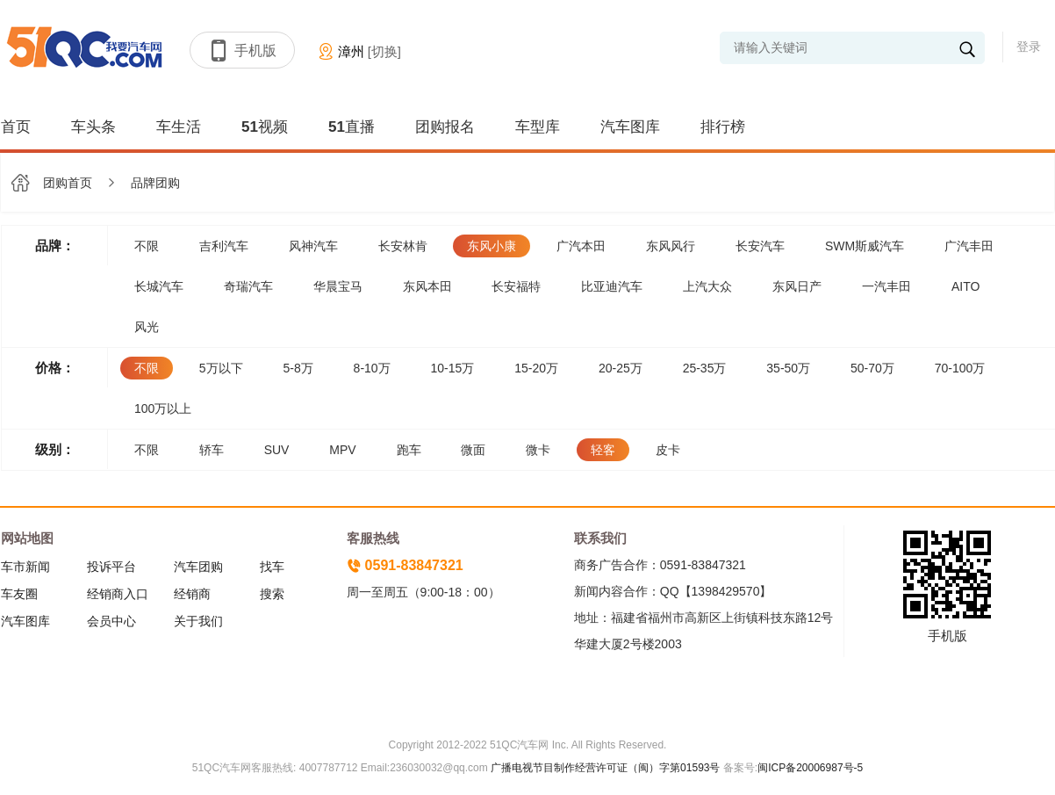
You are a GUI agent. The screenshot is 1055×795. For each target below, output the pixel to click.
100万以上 (162, 408)
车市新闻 (25, 567)
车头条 (93, 127)
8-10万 (372, 368)
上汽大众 (707, 286)
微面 (473, 450)
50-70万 (872, 368)
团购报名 (445, 127)
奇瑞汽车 (248, 286)
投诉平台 (111, 567)
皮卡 (668, 450)
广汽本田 (581, 246)
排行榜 (722, 127)
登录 (1028, 47)
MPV (342, 450)
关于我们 (198, 621)
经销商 (192, 594)
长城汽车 (158, 286)
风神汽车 (313, 246)
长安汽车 (760, 246)
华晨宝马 (337, 286)
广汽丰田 (969, 246)
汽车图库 (630, 127)
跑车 (409, 450)
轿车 (211, 450)
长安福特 (516, 286)
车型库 (537, 127)
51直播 (351, 127)
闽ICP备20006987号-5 (810, 768)
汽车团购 (198, 567)
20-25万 (620, 368)
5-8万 (297, 368)
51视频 (264, 127)
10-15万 (453, 368)
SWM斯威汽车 (864, 246)
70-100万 (960, 368)
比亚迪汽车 (611, 286)
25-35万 (705, 368)
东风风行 (670, 246)
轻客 (603, 450)
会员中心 (111, 621)
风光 (146, 327)
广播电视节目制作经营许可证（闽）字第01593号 (605, 768)
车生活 (178, 127)
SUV (277, 450)
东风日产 (797, 286)
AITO (965, 286)
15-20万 (536, 368)
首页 (16, 127)
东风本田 (427, 286)
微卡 (538, 450)
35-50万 (788, 368)
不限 (146, 246)
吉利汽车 (223, 246)
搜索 (272, 594)
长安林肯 (402, 246)
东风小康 (491, 246)
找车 (272, 567)
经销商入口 (117, 594)
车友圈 (19, 594)
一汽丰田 (886, 286)
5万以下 (221, 368)
